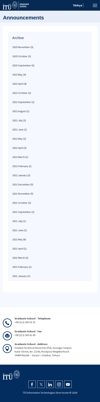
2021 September (23, 212)
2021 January (21, 276)
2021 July (19, 221)
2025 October (21, 56)
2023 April (19, 83)
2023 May (19, 74)
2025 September (23, 65)
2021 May (19, 239)
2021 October (21, 202)
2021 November (22, 193)
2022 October (21, 93)
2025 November (22, 47)
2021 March (20, 257)
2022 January (21, 175)
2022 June (19, 129)
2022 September (23, 102)
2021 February (22, 267)
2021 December (22, 184)
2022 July (19, 120)
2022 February (22, 166)
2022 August (20, 111)
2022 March (20, 157)
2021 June (19, 230)
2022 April (19, 148)
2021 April (19, 248)
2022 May (19, 138)
